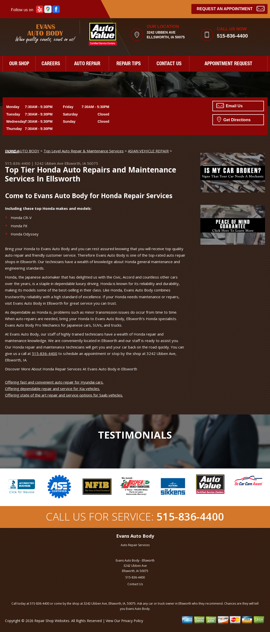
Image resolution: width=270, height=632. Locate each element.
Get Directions (234, 119)
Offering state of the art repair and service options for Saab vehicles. (64, 395)
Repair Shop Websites (51, 620)
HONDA (12, 151)
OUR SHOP (19, 64)
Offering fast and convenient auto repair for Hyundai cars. (54, 382)
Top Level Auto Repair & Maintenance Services (84, 150)
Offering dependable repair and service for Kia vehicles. (52, 388)
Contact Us (135, 584)
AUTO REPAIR (87, 64)
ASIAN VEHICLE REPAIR (148, 150)
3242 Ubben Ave (49, 163)
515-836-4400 (232, 36)
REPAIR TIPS (128, 64)
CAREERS (51, 64)
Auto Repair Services (135, 545)
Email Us (229, 105)
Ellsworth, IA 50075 (81, 163)
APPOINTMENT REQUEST (228, 64)
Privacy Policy (132, 620)
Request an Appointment (231, 8)
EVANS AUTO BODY (22, 150)
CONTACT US (169, 64)
